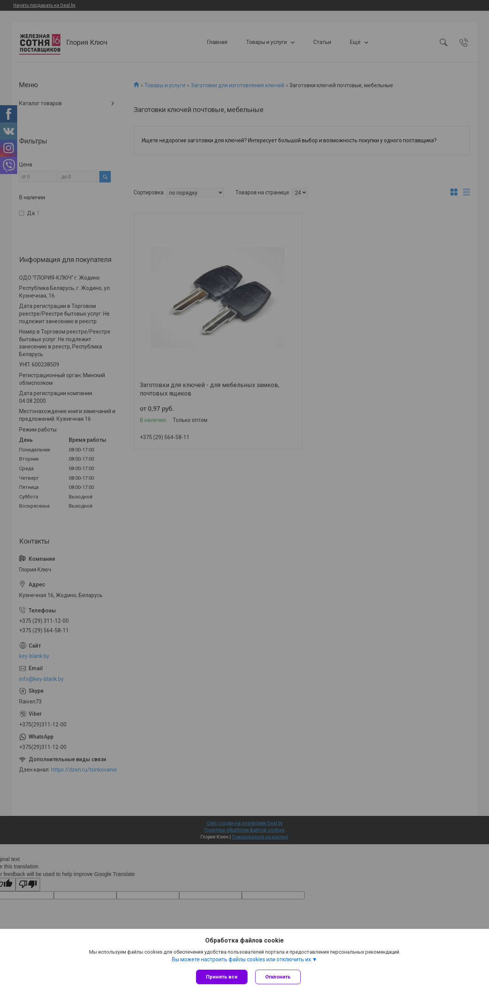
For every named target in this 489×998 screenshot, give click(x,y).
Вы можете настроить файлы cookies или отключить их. (242, 959)
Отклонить (278, 977)
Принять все (222, 977)
